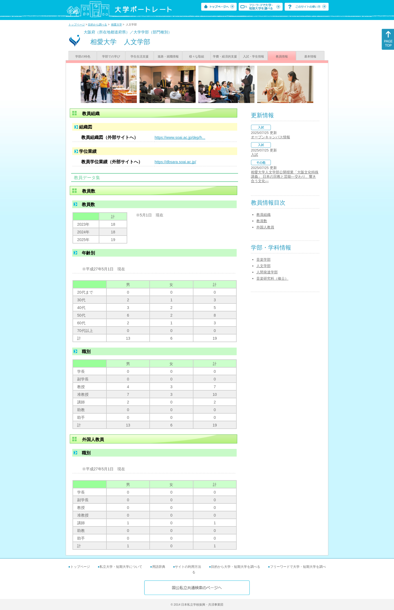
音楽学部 (263, 259)
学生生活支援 (140, 56)
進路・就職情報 (168, 56)
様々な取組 (196, 56)
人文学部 (263, 266)
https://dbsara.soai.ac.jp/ (175, 162)
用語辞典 (158, 567)
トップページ (76, 24)
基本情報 (310, 56)
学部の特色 (82, 56)
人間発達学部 (267, 272)
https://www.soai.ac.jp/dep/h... (180, 137)
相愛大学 (116, 24)
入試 (254, 155)
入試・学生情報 (253, 56)
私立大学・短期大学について (121, 567)
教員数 (261, 221)
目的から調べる (97, 24)
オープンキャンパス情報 (270, 137)
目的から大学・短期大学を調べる (235, 567)
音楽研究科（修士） (272, 278)
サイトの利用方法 (188, 567)
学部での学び (111, 56)
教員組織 (263, 215)
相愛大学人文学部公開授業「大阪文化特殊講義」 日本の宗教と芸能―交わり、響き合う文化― (284, 176)
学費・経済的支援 (225, 56)
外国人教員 (265, 227)
